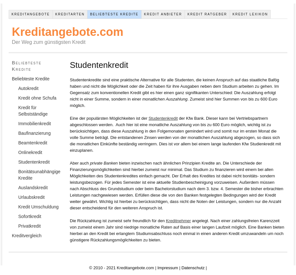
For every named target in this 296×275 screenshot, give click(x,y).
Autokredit (28, 88)
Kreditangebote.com (67, 31)
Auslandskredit (33, 187)
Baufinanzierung (34, 133)
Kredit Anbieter (163, 14)
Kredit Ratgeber (207, 14)
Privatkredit (29, 226)
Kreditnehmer (178, 220)
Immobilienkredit (34, 123)
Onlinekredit (30, 152)
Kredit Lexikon (250, 14)
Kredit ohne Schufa (37, 98)
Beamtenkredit (32, 142)
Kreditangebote (31, 14)
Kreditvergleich (27, 235)
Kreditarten (70, 14)
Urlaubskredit (31, 197)
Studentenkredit (163, 118)
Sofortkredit (29, 216)
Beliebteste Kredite (114, 14)
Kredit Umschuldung (38, 206)
